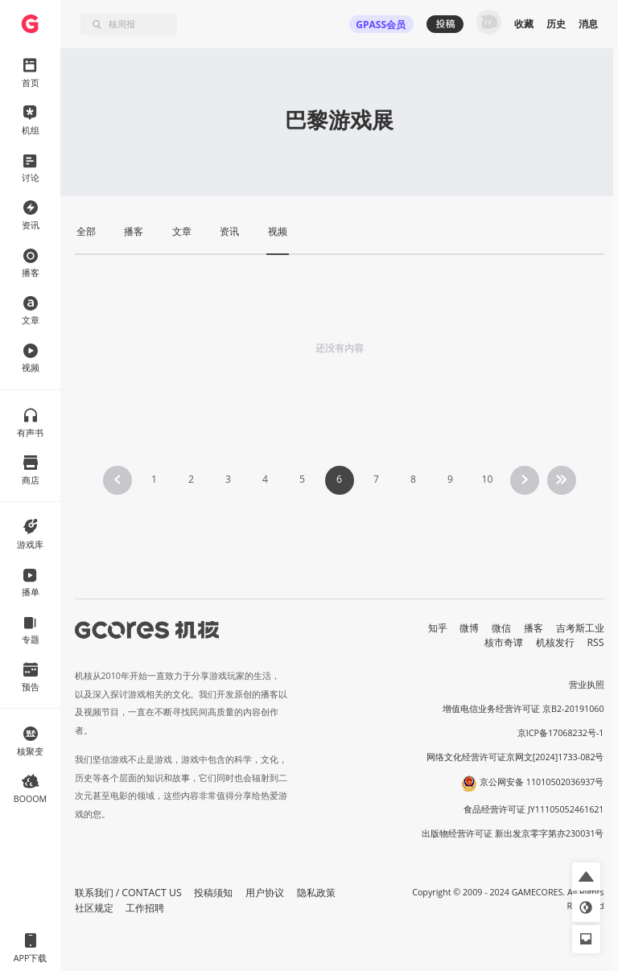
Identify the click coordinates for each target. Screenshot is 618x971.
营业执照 (586, 684)
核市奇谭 (503, 642)
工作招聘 (145, 908)
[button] (586, 876)
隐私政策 (316, 892)
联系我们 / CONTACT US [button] (128, 892)
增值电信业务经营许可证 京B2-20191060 (523, 708)
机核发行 (555, 642)
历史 (556, 24)
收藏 (524, 24)
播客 (533, 628)
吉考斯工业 (580, 628)
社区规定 (94, 908)
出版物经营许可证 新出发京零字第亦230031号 (513, 833)
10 (486, 479)
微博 (469, 628)
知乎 (437, 628)
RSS (595, 642)
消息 (588, 24)
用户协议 (264, 892)
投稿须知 (213, 892)
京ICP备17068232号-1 (560, 733)
